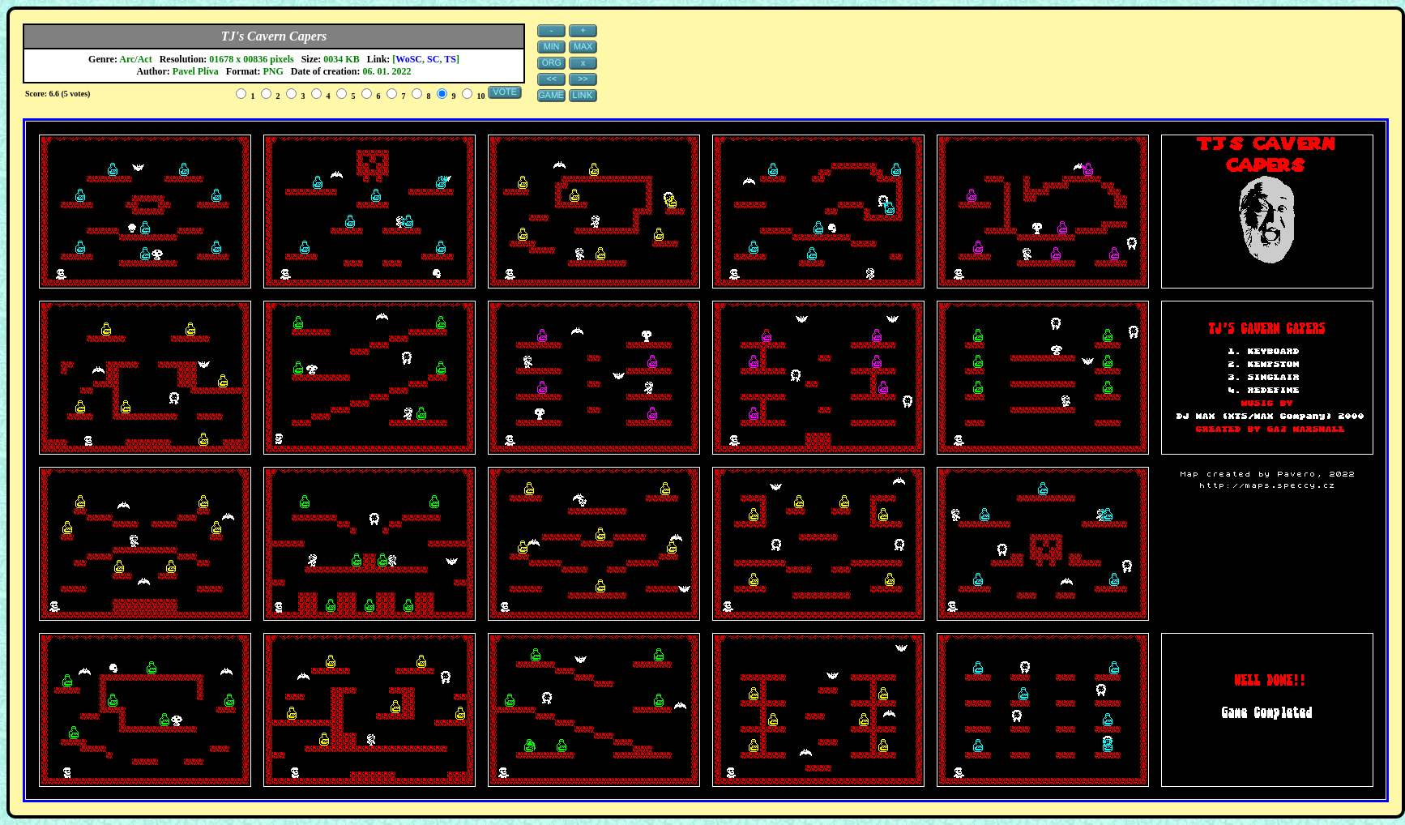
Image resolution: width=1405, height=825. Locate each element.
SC (433, 59)
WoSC (408, 59)
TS (450, 59)
